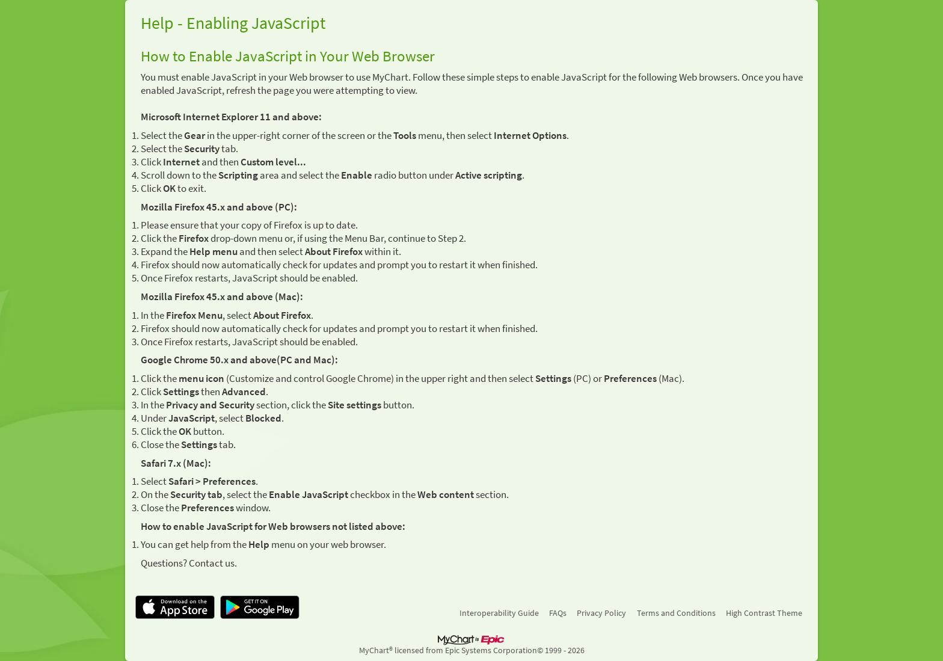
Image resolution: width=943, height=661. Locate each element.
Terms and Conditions (676, 612)
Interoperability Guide (499, 612)
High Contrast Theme (764, 612)
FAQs (558, 612)
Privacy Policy (601, 612)
